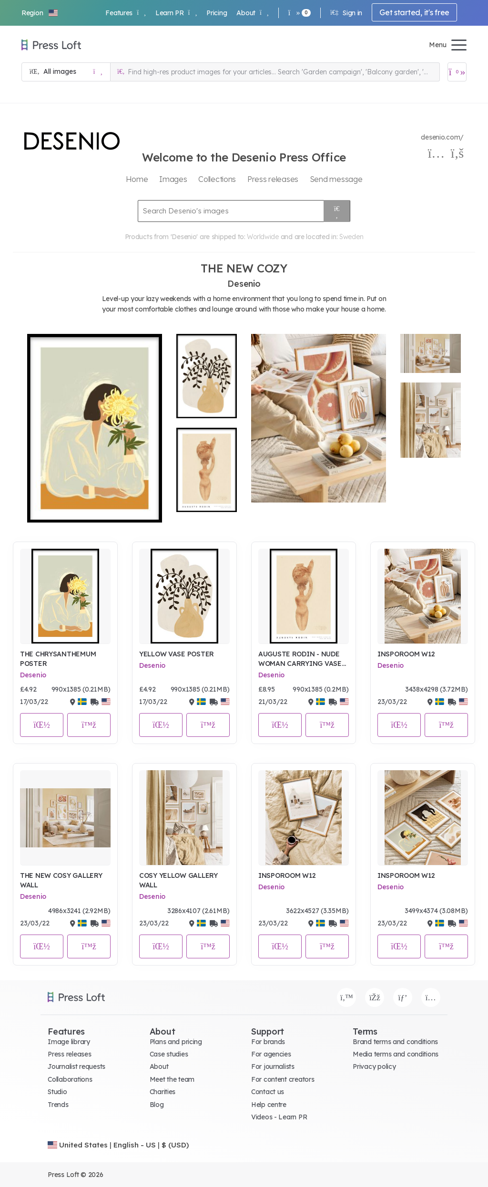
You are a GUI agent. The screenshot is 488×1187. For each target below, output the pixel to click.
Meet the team (172, 1079)
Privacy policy (374, 1066)
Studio (57, 1091)
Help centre (268, 1104)
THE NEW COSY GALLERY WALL (61, 880)
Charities (162, 1091)
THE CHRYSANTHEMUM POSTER (58, 659)
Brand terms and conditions (395, 1041)
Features (125, 13)
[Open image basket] (457, 71)
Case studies (169, 1054)
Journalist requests (76, 1066)
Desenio (33, 675)
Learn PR (176, 13)
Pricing (216, 13)
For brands (268, 1041)
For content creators (282, 1079)
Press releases (69, 1054)
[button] (40, 13)
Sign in (346, 13)
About (252, 13)
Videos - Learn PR (279, 1117)
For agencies (271, 1054)
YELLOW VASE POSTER (176, 654)
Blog (157, 1104)
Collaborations (70, 1079)
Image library (69, 1041)
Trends (58, 1104)
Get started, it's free (414, 12)
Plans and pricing (176, 1041)
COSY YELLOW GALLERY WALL (178, 880)
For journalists (273, 1066)
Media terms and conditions (395, 1054)
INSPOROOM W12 (406, 654)
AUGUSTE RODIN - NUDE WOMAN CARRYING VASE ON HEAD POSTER (300, 659)
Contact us (267, 1091)
